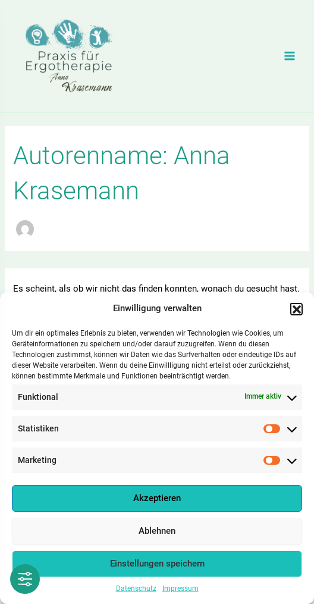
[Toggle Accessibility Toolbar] (25, 579)
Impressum (180, 591)
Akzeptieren (157, 501)
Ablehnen (157, 534)
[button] (296, 312)
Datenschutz (136, 591)
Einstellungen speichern (157, 567)
